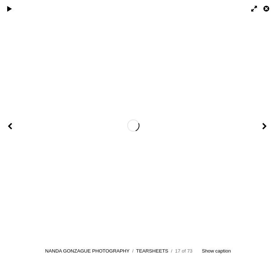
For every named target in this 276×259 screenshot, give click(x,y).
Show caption (216, 251)
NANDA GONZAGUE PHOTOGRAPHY (87, 251)
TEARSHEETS (152, 251)
